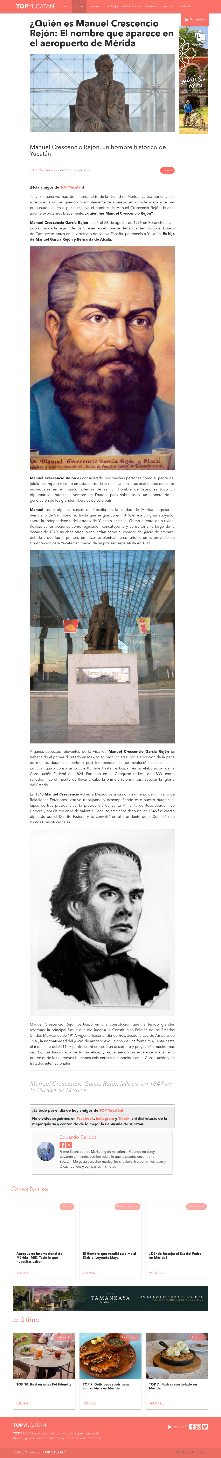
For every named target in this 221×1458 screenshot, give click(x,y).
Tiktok (124, 1119)
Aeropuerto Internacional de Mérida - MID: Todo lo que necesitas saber (39, 1257)
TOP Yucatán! (111, 1110)
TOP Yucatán (71, 187)
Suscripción (195, 19)
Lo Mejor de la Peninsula (123, 6)
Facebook (85, 1119)
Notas (79, 6)
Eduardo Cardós (43, 170)
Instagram (105, 1119)
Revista (167, 6)
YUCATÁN (29, 1425)
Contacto (184, 6)
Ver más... (23, 1273)
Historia (167, 170)
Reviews (95, 6)
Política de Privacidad (191, 1452)
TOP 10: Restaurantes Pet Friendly (43, 1384)
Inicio (65, 6)
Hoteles (151, 6)
